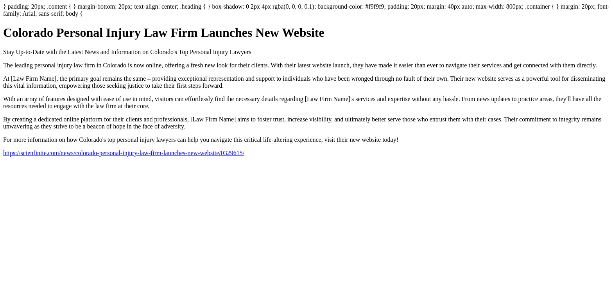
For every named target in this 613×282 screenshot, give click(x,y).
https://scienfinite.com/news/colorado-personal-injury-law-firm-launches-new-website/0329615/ (123, 153)
